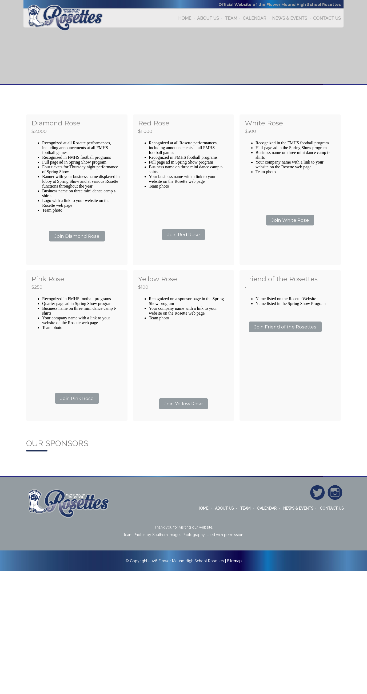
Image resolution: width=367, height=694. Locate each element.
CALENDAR (254, 18)
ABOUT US (208, 18)
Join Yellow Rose (183, 403)
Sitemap (234, 560)
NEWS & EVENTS (289, 18)
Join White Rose (290, 220)
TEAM (231, 18)
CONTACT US (327, 18)
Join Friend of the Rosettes (285, 327)
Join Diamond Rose (76, 236)
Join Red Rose (183, 234)
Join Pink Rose (77, 398)
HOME (184, 18)
